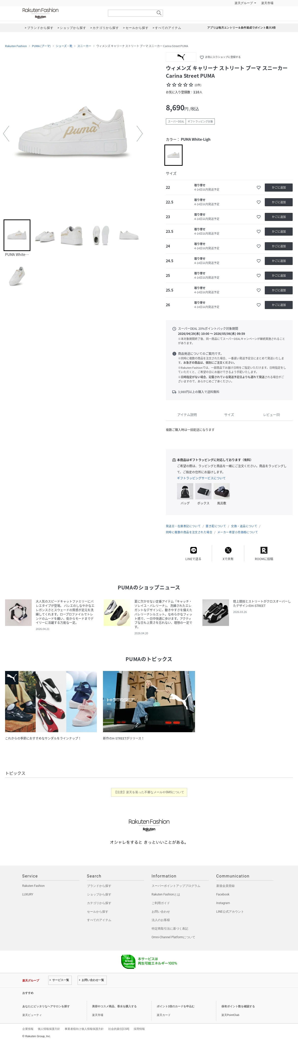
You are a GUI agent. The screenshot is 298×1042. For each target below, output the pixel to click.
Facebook (223, 894)
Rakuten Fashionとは (166, 894)
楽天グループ (244, 3)
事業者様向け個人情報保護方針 (84, 1029)
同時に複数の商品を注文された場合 (189, 532)
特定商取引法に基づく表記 (170, 928)
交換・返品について (244, 526)
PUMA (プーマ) (41, 46)
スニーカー (84, 46)
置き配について (216, 526)
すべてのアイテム (99, 920)
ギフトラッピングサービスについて (201, 478)
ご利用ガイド (161, 903)
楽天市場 (267, 3)
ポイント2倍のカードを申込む (176, 1006)
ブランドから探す (99, 886)
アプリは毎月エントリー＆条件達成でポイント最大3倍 (241, 27)
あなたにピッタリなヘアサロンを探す (46, 1006)
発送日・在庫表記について (183, 526)
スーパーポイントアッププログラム (176, 886)
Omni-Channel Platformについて (174, 937)
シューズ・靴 (64, 46)
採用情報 (139, 1029)
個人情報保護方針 (49, 1029)
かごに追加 (279, 187)
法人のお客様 (161, 920)
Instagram (223, 903)
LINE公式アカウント (230, 911)
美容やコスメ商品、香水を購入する (114, 1006)
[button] (6, 133)
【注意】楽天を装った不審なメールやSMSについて (149, 792)
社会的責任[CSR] (118, 1029)
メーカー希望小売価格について (237, 532)
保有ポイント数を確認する (238, 1006)
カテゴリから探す (99, 903)
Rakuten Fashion (61, 13)
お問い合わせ (161, 911)
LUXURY (27, 894)
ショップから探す (99, 894)
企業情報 (27, 1029)
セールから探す (97, 911)
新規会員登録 (225, 886)
